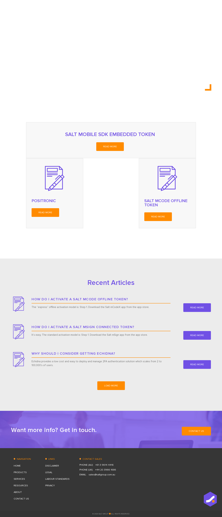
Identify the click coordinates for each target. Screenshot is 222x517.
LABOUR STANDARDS (57, 478)
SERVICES (152, 11)
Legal (48, 472)
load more (111, 385)
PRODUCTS (134, 11)
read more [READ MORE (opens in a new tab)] (110, 146)
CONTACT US (203, 11)
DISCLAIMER (52, 465)
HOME (119, 11)
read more (197, 307)
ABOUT (186, 11)
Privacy (50, 485)
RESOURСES (170, 11)
